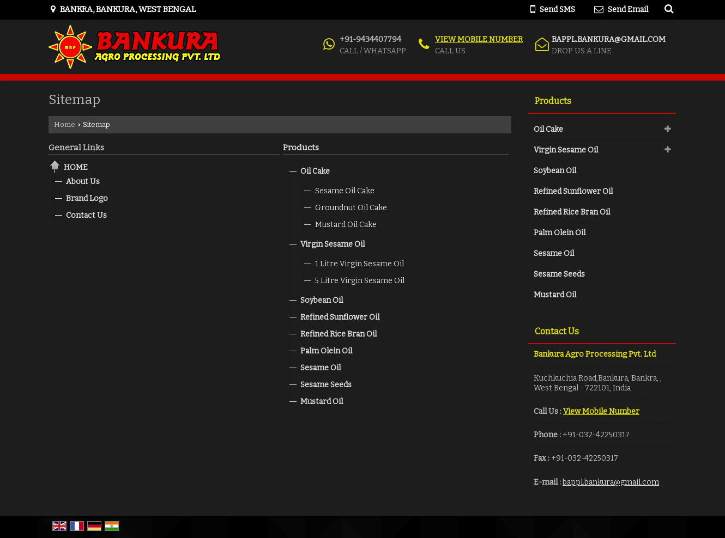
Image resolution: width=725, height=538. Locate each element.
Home (64, 124)
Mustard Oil (321, 401)
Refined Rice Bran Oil (338, 334)
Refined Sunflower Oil (339, 317)
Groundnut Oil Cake (351, 207)
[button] (479, 39)
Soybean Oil (321, 300)
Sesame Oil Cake (344, 190)
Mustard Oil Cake (346, 224)
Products (301, 147)
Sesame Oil (320, 367)
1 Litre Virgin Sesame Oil (359, 263)
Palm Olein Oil (326, 351)
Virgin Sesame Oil (332, 244)
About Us (83, 181)
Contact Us (86, 215)
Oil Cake (315, 171)
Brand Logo (87, 198)
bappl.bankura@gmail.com (609, 39)
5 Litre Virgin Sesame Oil (359, 280)
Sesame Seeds (326, 384)
